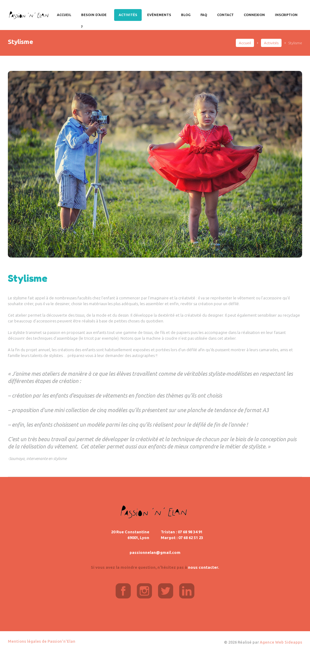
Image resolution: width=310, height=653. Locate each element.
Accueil (64, 15)
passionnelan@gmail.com (155, 552)
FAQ (203, 15)
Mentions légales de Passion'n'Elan (41, 641)
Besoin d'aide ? (94, 17)
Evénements (159, 15)
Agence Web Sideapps (281, 642)
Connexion (254, 15)
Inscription (286, 15)
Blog (185, 15)
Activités (128, 15)
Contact (225, 15)
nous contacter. (203, 567)
